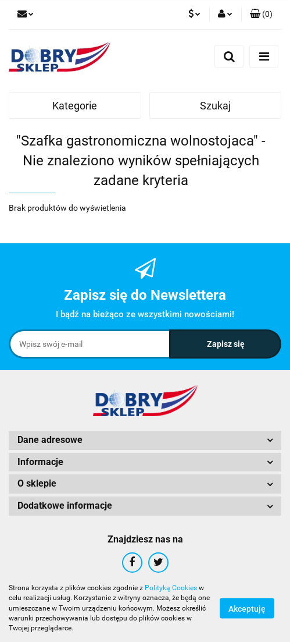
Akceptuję (247, 608)
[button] (261, 14)
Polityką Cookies (171, 588)
